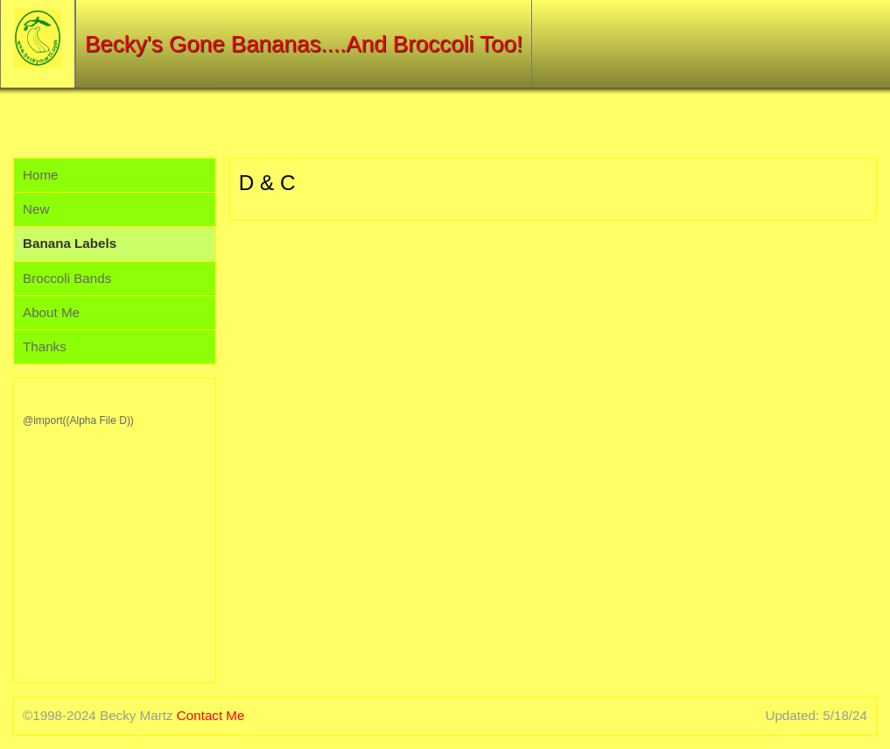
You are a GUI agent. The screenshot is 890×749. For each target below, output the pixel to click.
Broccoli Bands (67, 278)
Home (41, 174)
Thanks (45, 346)
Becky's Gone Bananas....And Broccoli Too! (303, 44)
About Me (51, 312)
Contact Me (211, 715)
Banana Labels (69, 243)
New (36, 208)
